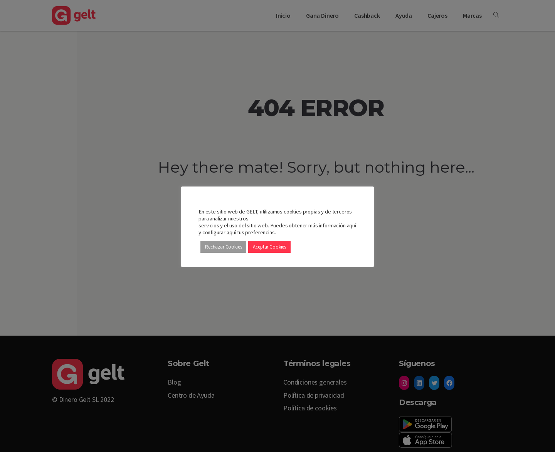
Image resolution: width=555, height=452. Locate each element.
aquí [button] (231, 232)
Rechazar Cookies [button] (223, 247)
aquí (351, 225)
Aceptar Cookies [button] (269, 247)
